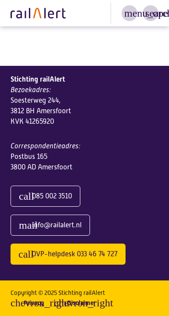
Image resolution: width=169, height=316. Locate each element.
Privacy (33, 302)
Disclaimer (81, 302)
